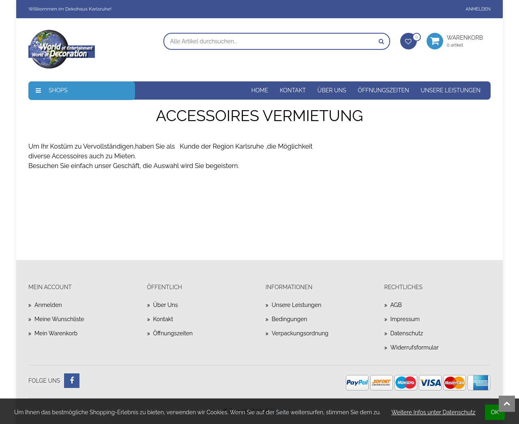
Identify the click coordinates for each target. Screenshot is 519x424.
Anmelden (478, 9)
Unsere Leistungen (450, 90)
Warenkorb (469, 41)
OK (495, 412)
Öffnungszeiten (383, 90)
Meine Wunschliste (59, 319)
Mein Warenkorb (55, 333)
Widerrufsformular (414, 347)
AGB (396, 305)
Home (259, 90)
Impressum (405, 319)
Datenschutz (406, 333)
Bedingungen (289, 319)
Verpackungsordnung (300, 333)
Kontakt (293, 90)
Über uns (331, 90)
